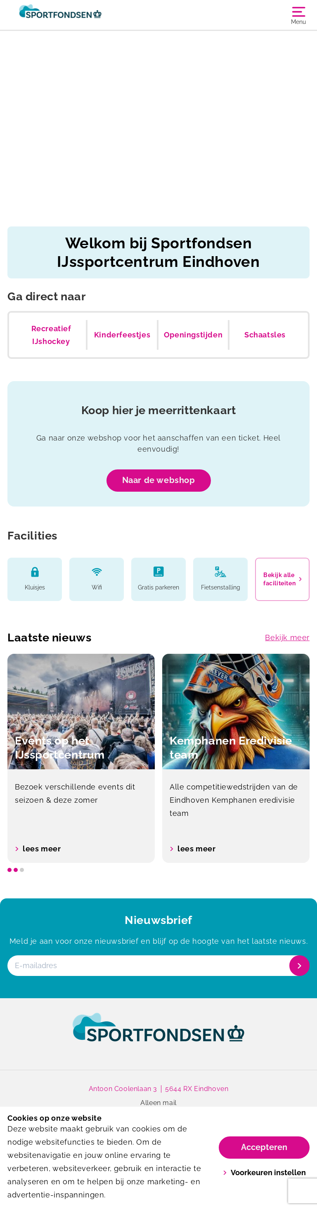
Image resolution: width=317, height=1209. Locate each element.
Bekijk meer (287, 637)
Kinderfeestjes (122, 334)
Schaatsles (265, 334)
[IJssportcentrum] (82, 15)
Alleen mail (158, 1103)
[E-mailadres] (157, 965)
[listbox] (158, 758)
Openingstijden (193, 334)
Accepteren (264, 1147)
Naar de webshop (158, 480)
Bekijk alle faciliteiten (282, 579)
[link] (158, 1035)
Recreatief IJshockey (51, 335)
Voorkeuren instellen (264, 1172)
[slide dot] (9, 870)
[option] (81, 758)
